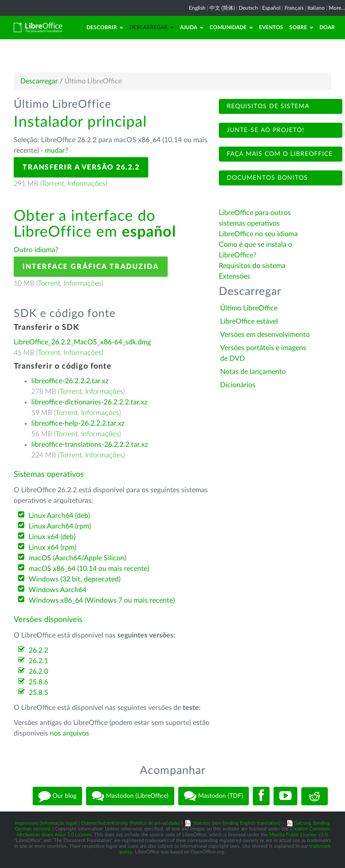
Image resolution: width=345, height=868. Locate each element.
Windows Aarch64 (57, 589)
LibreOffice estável (249, 321)
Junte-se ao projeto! (264, 130)
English (197, 8)
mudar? (56, 150)
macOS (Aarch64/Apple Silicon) (77, 558)
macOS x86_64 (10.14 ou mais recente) (89, 568)
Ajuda (191, 27)
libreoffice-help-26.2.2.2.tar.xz (77, 423)
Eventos (271, 27)
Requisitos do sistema (253, 265)
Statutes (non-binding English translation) (237, 823)
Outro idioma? (36, 249)
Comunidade (231, 27)
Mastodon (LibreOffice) (130, 796)
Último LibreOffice (249, 308)
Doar (327, 27)
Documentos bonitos (266, 178)
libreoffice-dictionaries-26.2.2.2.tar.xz (89, 402)
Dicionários (237, 385)
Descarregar (151, 27)
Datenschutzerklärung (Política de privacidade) (130, 823)
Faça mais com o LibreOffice (279, 154)
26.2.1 (38, 660)
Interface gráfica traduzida (90, 266)
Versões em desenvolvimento (265, 334)
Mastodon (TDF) (213, 796)
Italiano (316, 8)
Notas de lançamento (253, 371)
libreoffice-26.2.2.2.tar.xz (70, 381)
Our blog (57, 796)
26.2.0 (38, 671)
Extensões (234, 276)
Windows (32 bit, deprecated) (74, 579)
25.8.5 (38, 692)
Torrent (53, 183)
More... (337, 8)
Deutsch (248, 8)
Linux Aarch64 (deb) (59, 515)
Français (294, 8)
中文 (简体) (222, 8)
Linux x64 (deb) (52, 536)
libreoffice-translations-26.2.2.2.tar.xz (89, 444)
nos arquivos (69, 733)
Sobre (301, 27)
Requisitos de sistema (267, 106)
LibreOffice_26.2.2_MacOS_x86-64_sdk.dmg (82, 342)
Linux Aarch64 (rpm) (60, 526)
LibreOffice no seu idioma (258, 234)
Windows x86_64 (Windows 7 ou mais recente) (102, 600)
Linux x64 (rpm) (52, 547)
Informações (86, 183)
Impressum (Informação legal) (46, 823)
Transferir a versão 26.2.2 (80, 167)
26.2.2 (38, 650)
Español (271, 8)
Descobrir (104, 27)
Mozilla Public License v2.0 (298, 834)
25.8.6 (38, 682)
